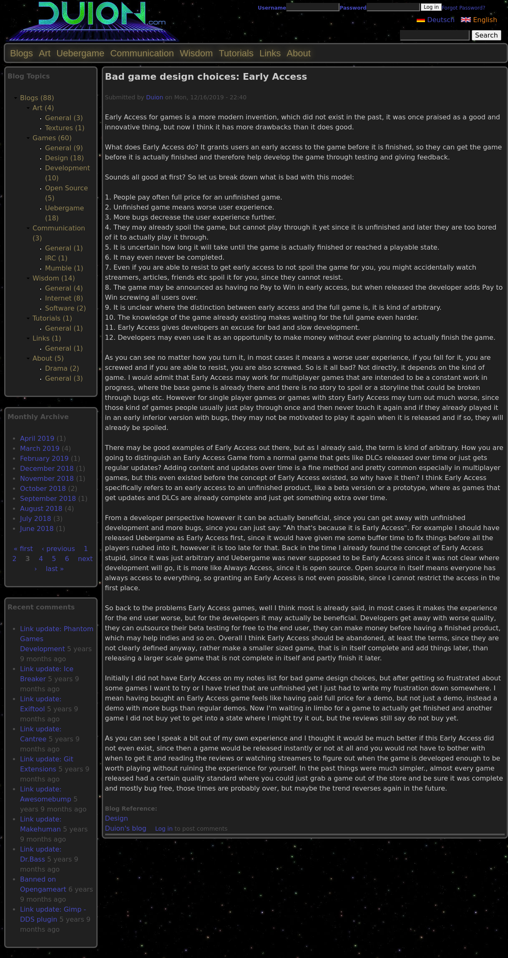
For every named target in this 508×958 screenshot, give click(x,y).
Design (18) (64, 158)
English (479, 20)
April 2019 (37, 438)
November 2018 (47, 479)
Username (272, 8)
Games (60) (52, 138)
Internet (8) (64, 298)
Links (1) (47, 338)
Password (353, 8)
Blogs (21, 53)
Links (270, 53)
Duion (154, 97)
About (299, 53)
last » (55, 569)
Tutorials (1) (52, 318)
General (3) (64, 118)
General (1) (64, 248)
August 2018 (41, 509)
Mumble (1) (64, 268)
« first (23, 549)
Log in (164, 828)
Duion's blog (125, 828)
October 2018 (43, 489)
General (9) (64, 148)
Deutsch (436, 20)
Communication (142, 53)
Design (116, 818)
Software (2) (65, 308)
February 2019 (44, 459)
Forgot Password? (463, 8)
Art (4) (43, 108)
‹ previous (58, 549)
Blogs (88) (37, 98)
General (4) (64, 288)
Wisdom (196, 53)
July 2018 (35, 519)
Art (44, 53)
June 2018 (37, 529)
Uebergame (80, 53)
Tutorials (236, 53)
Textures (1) (65, 128)
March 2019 (40, 448)
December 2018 (47, 469)
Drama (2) (62, 368)
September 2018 (48, 499)
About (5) (48, 358)
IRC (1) (56, 258)
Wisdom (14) (54, 278)
